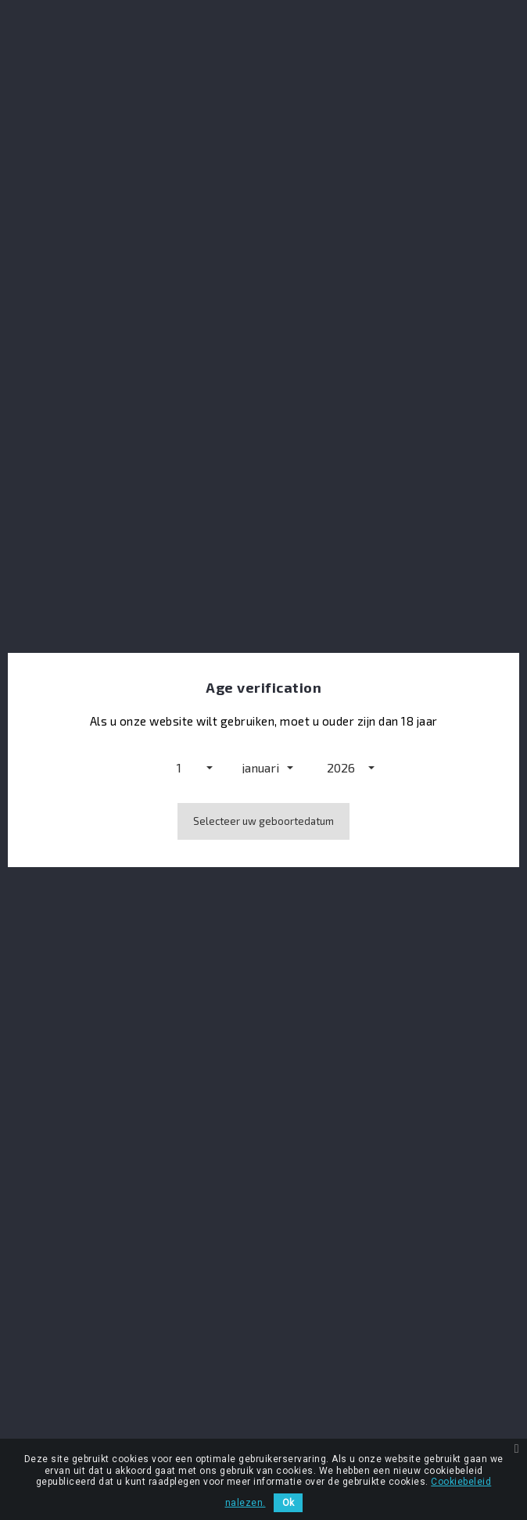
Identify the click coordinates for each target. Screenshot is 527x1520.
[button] (183, 767)
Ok (288, 1502)
